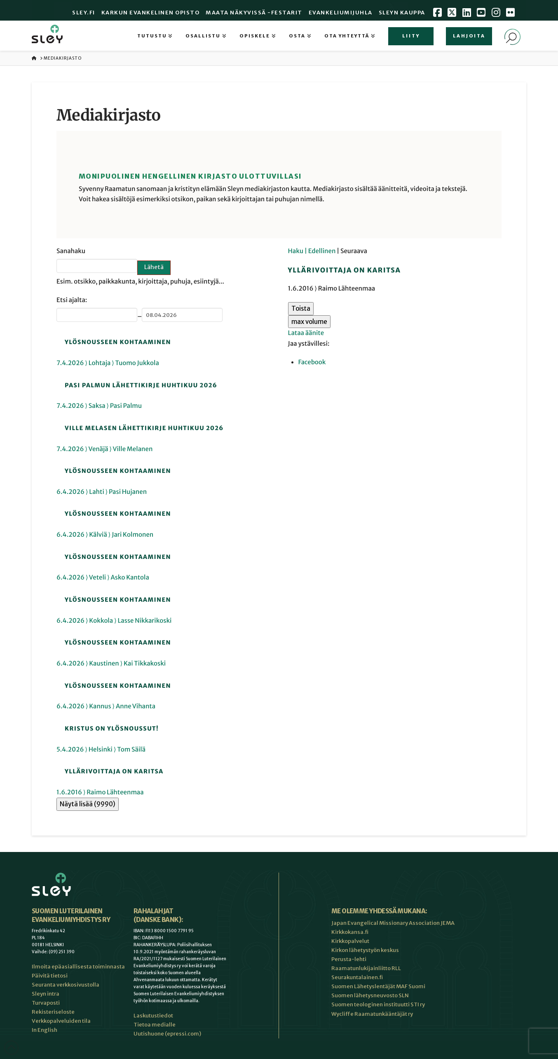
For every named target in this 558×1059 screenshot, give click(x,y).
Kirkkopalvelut (350, 941)
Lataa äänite (306, 333)
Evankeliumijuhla (341, 12)
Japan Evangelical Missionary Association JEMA (393, 922)
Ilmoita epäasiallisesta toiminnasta (78, 966)
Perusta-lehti (348, 959)
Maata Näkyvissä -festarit (254, 12)
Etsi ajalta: (71, 300)
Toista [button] (300, 308)
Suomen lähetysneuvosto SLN (370, 995)
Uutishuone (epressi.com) (167, 1033)
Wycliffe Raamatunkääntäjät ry (372, 1013)
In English (44, 1029)
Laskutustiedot (153, 1015)
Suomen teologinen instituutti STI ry (378, 1004)
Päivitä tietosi (50, 975)
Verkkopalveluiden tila (61, 1020)
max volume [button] (309, 322)
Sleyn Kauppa (402, 12)
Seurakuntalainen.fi (357, 977)
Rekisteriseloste (53, 1011)
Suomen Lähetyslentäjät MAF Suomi (378, 986)
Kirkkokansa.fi (349, 932)
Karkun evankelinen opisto (150, 12)
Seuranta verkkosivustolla (65, 984)
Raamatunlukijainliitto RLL (366, 968)
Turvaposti (46, 1002)
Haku (296, 251)
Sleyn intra (45, 993)
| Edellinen (321, 251)
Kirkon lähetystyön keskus (365, 950)
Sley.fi (83, 12)
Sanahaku (70, 251)
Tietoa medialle (155, 1024)
